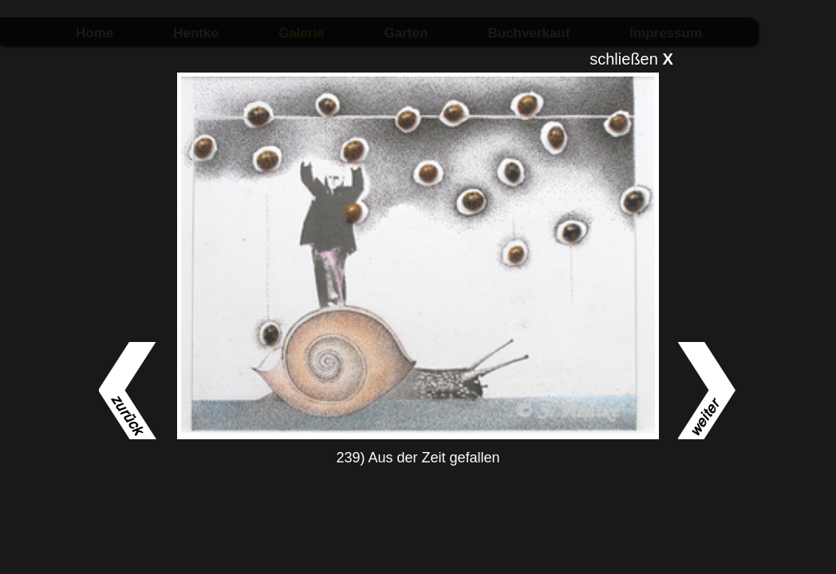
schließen (631, 59)
